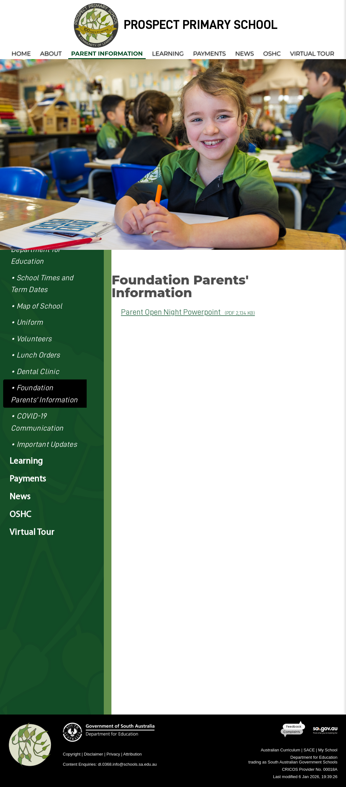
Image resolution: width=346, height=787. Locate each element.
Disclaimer (93, 754)
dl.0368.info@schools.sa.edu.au (127, 764)
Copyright (72, 754)
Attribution (132, 754)
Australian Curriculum (280, 750)
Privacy (113, 754)
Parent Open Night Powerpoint (188, 312)
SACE (309, 750)
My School (327, 750)
